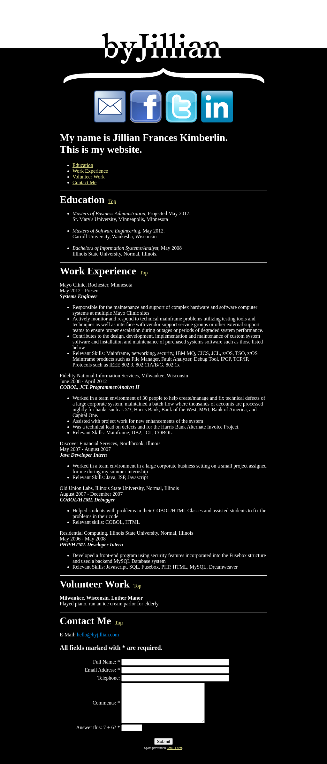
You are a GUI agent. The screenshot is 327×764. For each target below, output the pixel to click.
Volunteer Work (88, 176)
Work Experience (90, 171)
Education (82, 165)
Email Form (174, 755)
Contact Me (84, 182)
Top (112, 201)
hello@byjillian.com (98, 634)
